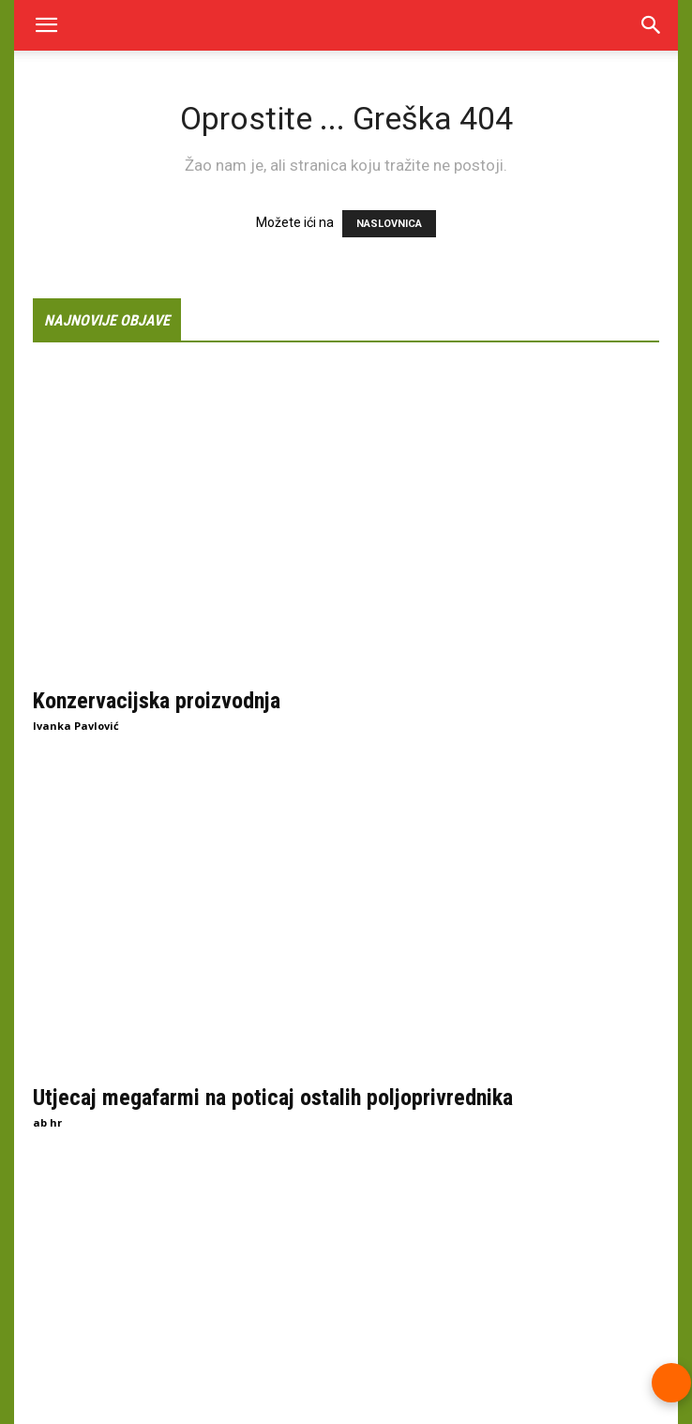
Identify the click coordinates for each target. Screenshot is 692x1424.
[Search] (651, 25)
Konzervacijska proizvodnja (156, 701)
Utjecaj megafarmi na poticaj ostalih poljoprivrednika (273, 1097)
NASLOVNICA (389, 224)
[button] (46, 25)
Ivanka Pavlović (76, 726)
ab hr (47, 1122)
